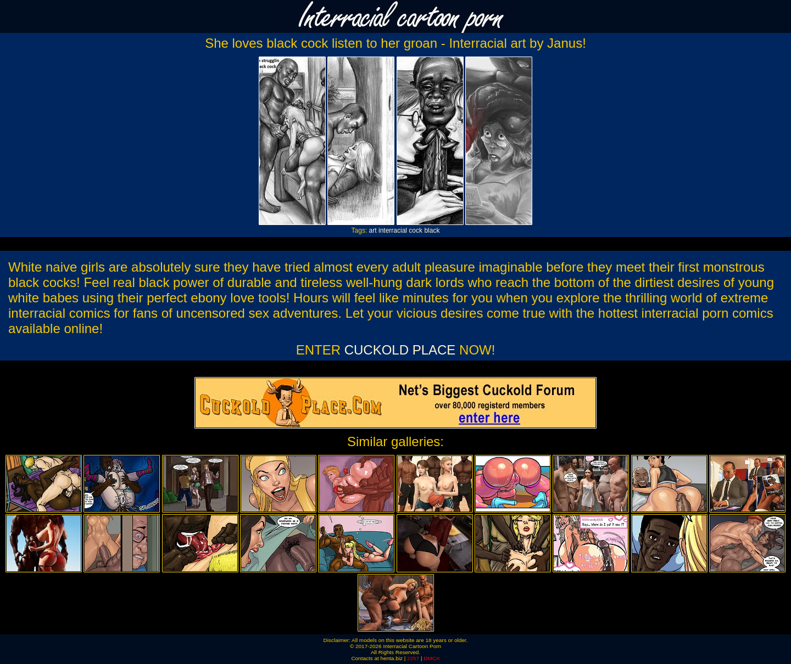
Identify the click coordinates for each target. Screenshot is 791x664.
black (431, 230)
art (373, 230)
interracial (392, 230)
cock (415, 230)
